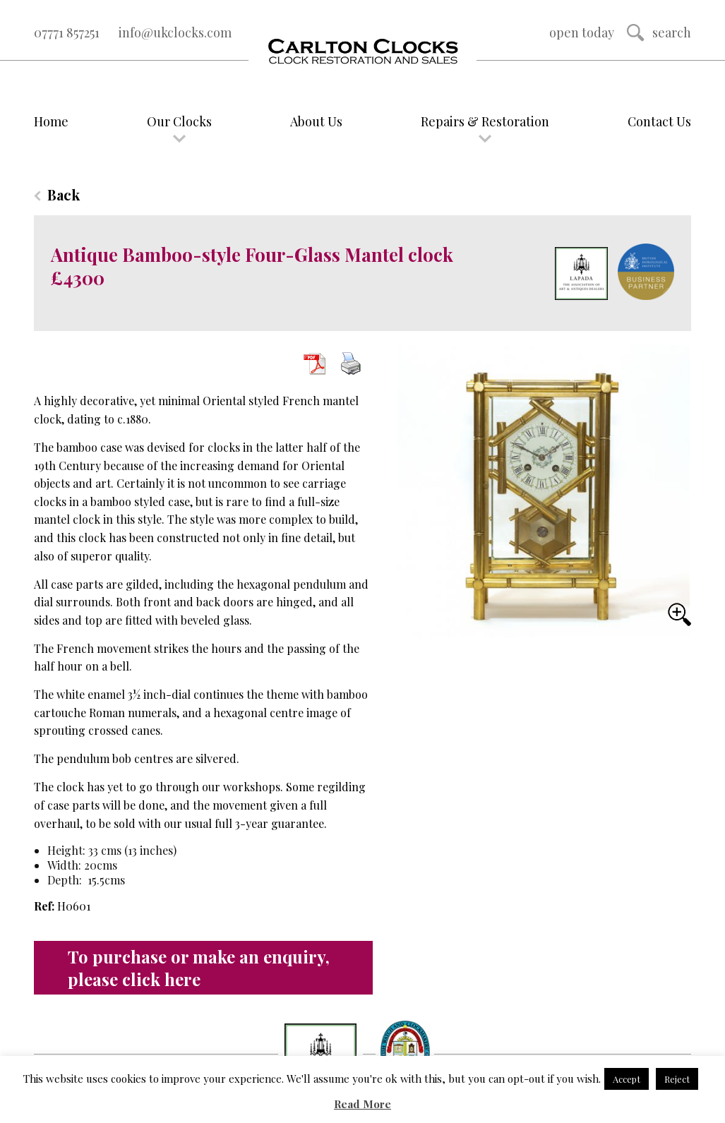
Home (51, 121)
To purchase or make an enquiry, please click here (199, 967)
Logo (362, 52)
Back (63, 194)
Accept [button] (626, 1079)
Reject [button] (677, 1079)
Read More (362, 1104)
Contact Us (659, 121)
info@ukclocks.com (175, 32)
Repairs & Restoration (485, 121)
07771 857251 (67, 32)
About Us (316, 121)
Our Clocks (179, 121)
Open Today (581, 32)
